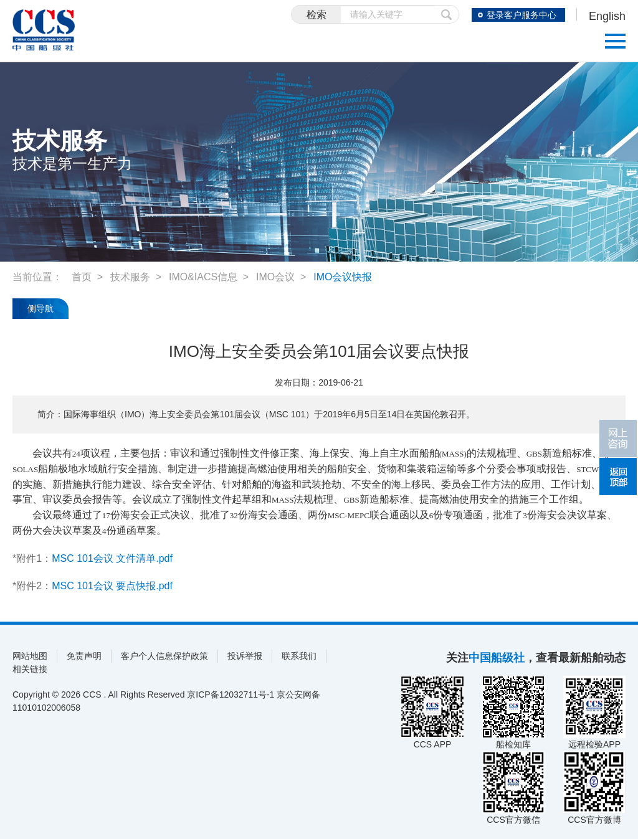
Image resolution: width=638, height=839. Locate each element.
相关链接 (29, 669)
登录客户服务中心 (521, 15)
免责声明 (84, 656)
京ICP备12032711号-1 (230, 694)
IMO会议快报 (342, 277)
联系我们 (299, 656)
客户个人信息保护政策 (164, 656)
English (607, 16)
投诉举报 (244, 656)
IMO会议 (275, 277)
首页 (82, 277)
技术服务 (130, 277)
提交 (446, 14)
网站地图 (29, 656)
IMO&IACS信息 (203, 277)
